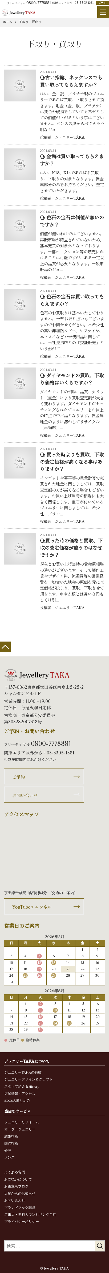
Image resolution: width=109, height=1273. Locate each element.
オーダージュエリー (19, 1129)
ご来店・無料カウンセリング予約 (30, 1214)
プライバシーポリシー (21, 1222)
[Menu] (103, 12)
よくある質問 (14, 1172)
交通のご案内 (63, 893)
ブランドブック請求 (19, 1208)
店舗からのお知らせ (19, 1193)
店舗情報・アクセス (19, 1094)
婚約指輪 (11, 1143)
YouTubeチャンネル (32, 907)
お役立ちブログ (16, 1186)
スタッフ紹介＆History (21, 1086)
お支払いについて (18, 1179)
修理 (7, 1150)
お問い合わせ (25, 795)
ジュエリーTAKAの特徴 (23, 1072)
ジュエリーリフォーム (21, 1122)
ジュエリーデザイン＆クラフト (28, 1079)
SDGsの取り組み (17, 1101)
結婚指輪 (11, 1136)
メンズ (9, 1157)
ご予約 (102, 3)
